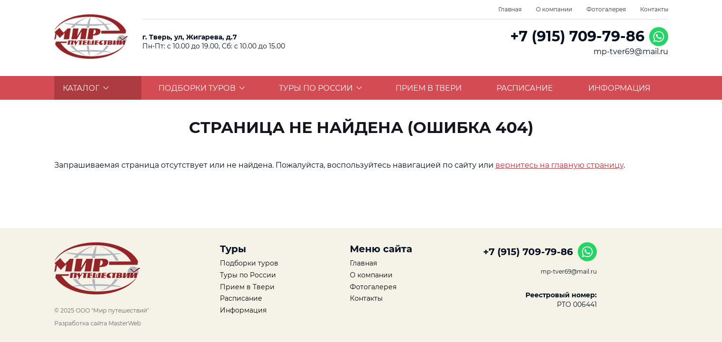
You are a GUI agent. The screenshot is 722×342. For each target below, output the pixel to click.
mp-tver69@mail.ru (630, 51)
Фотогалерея (606, 9)
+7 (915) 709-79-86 (577, 36)
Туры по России (320, 88)
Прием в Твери (429, 88)
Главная (510, 9)
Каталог (86, 88)
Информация (619, 88)
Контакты (654, 9)
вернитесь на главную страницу (559, 165)
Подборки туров (201, 88)
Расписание (524, 88)
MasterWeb (125, 323)
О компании (554, 9)
